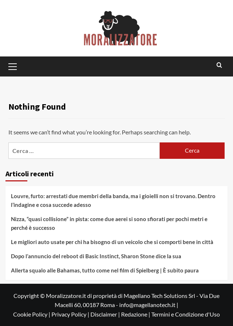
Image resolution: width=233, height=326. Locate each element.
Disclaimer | (105, 314)
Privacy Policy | (70, 314)
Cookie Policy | (32, 314)
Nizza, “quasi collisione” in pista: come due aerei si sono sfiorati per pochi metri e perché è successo (109, 223)
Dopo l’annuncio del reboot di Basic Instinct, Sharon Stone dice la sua (96, 256)
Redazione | (136, 314)
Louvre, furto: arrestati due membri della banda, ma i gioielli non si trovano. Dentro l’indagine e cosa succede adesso (113, 200)
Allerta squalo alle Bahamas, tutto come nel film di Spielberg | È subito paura (105, 270)
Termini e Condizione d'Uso (185, 314)
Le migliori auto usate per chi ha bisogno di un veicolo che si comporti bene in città (112, 242)
